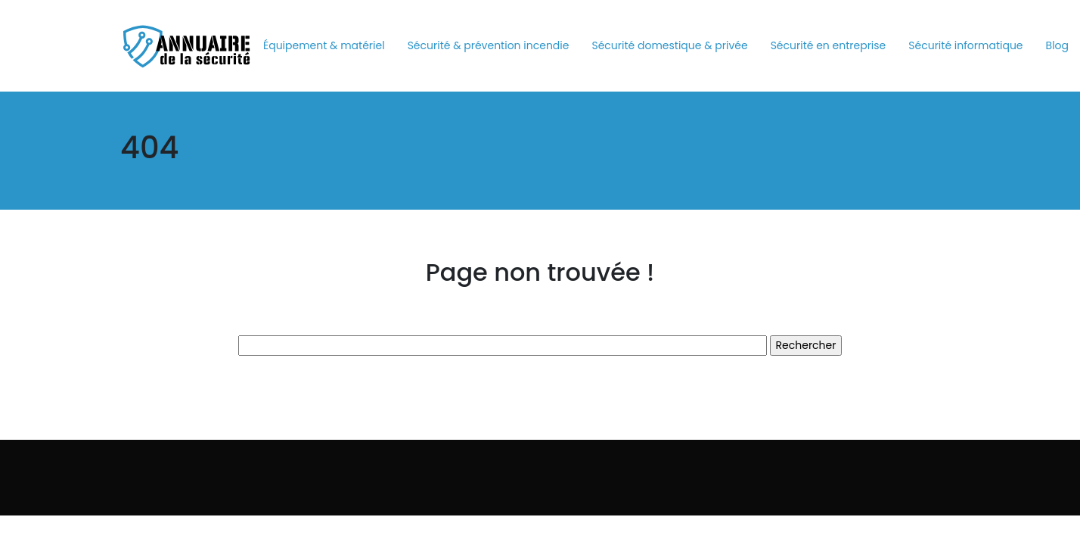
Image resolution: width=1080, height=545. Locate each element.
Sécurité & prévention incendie (488, 45)
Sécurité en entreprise (828, 45)
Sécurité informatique (965, 45)
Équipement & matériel (324, 45)
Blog (1057, 45)
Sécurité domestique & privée (669, 45)
